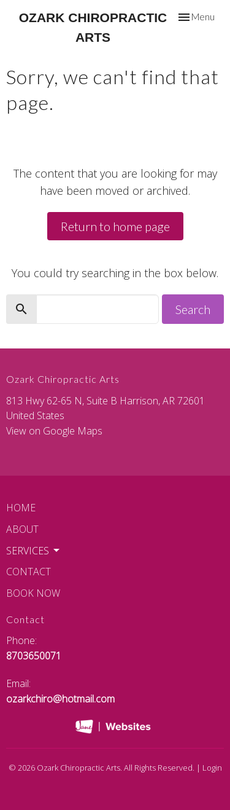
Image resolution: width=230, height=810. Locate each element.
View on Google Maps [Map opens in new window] (54, 431)
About (22, 529)
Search (192, 309)
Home (21, 507)
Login (212, 767)
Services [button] (33, 550)
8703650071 (33, 656)
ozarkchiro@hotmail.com (60, 699)
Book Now (33, 593)
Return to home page (115, 226)
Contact (28, 571)
